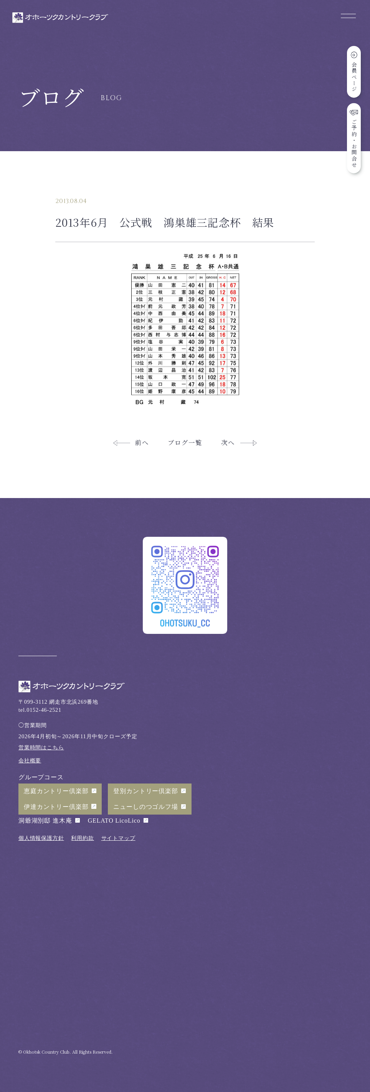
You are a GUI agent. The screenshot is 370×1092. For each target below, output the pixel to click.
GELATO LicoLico (114, 820)
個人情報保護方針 (41, 838)
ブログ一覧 (185, 442)
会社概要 (29, 760)
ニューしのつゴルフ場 (145, 806)
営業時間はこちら (41, 747)
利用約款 (82, 838)
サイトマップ (118, 838)
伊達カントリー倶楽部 (56, 806)
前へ (142, 442)
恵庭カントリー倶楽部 (56, 791)
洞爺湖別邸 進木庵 (45, 820)
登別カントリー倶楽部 (145, 791)
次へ (228, 442)
